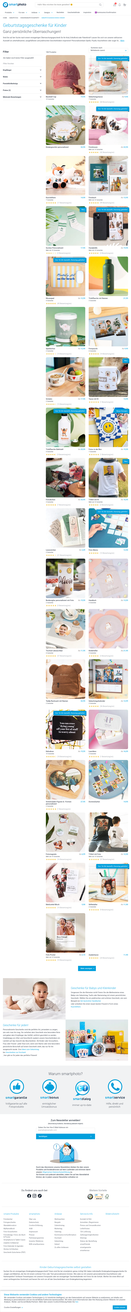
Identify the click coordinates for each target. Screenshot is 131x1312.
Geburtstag (58, 1236)
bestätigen (43, 1132)
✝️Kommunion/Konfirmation (105, 12)
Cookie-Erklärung (36, 1221)
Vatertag (57, 1227)
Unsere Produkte (11, 1209)
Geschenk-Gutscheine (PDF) (14, 1248)
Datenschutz (34, 1218)
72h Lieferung (85, 1227)
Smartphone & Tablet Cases (14, 1235)
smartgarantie (85, 1243)
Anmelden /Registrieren (89, 1218)
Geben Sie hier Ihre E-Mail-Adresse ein (53, 1123)
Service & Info (86, 1209)
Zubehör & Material (11, 1238)
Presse (31, 1230)
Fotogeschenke (10, 1218)
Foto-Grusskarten (10, 1227)
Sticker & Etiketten (11, 1244)
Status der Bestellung (88, 1236)
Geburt (57, 1239)
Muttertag (58, 1224)
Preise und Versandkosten (90, 1221)
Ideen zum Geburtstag (30, 1045)
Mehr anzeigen (86, 966)
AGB (30, 1224)
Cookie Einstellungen (13, 1307)
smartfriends (85, 1239)
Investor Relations (36, 1236)
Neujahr (57, 1218)
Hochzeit (58, 1233)
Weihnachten (59, 1214)
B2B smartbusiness (36, 1239)
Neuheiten (60, 12)
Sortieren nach (96, 48)
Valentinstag (59, 1221)
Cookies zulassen (119, 1307)
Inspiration (87, 12)
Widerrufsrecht (112, 1209)
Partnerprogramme (36, 1233)
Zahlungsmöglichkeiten (89, 1230)
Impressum (33, 1227)
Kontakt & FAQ (85, 1214)
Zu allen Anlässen (61, 1243)
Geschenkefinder (74, 12)
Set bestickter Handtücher (90, 996)
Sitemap (83, 1233)
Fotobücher (8, 1214)
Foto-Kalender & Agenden (13, 1241)
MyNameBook (9, 1224)
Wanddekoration (10, 1221)
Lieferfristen (85, 1224)
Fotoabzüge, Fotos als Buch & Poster (14, 1231)
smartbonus (84, 1246)
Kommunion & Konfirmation (65, 1230)
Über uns (32, 1214)
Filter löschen (8, 64)
